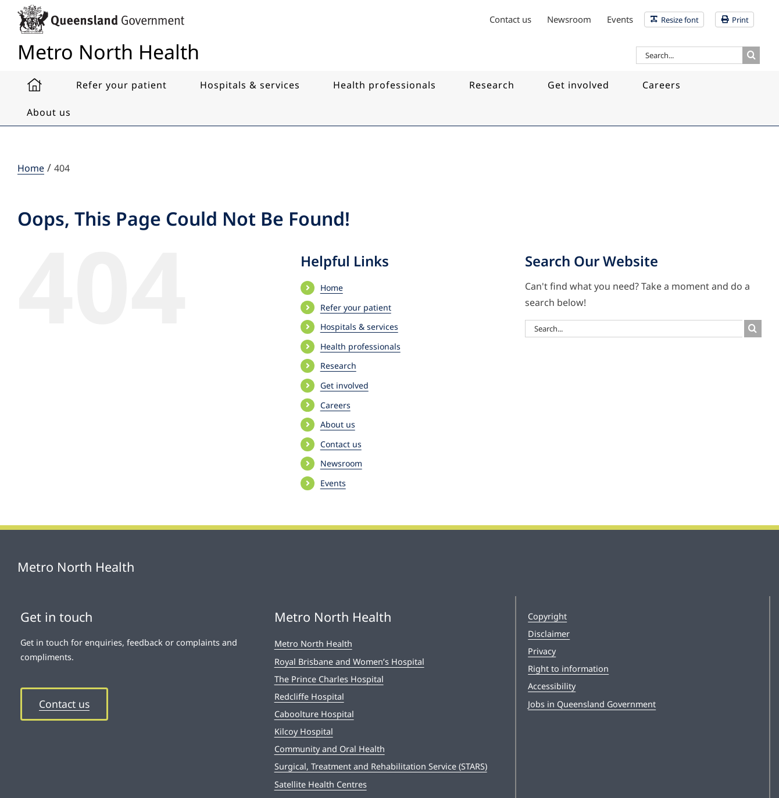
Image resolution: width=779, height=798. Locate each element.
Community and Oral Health (329, 748)
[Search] (751, 55)
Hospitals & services (359, 326)
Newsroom (341, 463)
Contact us (341, 444)
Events (333, 483)
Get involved (344, 385)
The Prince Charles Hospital (329, 679)
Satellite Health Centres (320, 784)
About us (337, 424)
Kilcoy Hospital (303, 731)
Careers (335, 405)
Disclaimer (549, 633)
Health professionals (360, 346)
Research (338, 365)
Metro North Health (313, 643)
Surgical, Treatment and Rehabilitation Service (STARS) (380, 766)
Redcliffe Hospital (309, 696)
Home (331, 287)
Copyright (547, 616)
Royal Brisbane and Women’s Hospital (349, 661)
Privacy (542, 651)
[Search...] (689, 55)
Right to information (568, 668)
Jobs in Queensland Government (592, 704)
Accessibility (552, 686)
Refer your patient (355, 307)
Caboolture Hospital (314, 713)
